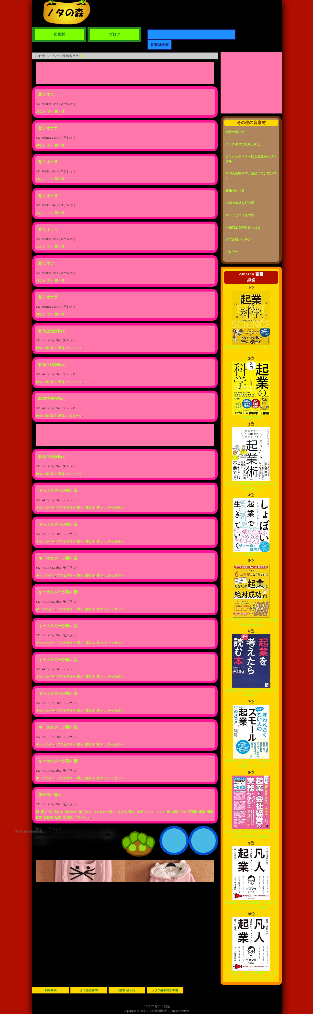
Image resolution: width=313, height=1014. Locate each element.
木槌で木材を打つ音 (239, 203)
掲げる (122, 812)
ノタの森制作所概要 (165, 990)
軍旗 (202, 812)
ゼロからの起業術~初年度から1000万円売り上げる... (251, 484)
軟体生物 (42, 348)
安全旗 (68, 817)
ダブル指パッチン (238, 239)
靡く (44, 812)
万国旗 (192, 812)
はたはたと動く (104, 812)
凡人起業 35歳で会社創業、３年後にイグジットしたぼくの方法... (251, 974)
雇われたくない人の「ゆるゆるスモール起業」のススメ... (251, 762)
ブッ (50, 111)
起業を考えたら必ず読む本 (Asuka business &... (251, 691)
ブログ (114, 34)
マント (160, 812)
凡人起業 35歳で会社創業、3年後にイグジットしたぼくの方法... (251, 903)
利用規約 (50, 990)
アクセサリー (66, 507)
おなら (40, 111)
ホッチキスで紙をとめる (242, 144)
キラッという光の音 (239, 215)
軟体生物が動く (52, 331)
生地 (182, 812)
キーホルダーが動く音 (58, 490)
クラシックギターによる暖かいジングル (250, 159)
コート (149, 812)
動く (83, 56)
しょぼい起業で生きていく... (251, 552)
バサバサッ (82, 817)
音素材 (59, 34)
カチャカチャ (113, 507)
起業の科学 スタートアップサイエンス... (251, 348)
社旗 (58, 817)
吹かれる (71, 812)
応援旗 (49, 817)
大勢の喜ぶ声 (235, 132)
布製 (175, 812)
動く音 (60, 111)
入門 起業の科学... (251, 415)
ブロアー (231, 252)
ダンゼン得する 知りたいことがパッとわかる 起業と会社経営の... (251, 832)
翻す (131, 812)
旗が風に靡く (50, 795)
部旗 (39, 817)
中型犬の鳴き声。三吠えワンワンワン (250, 176)
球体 (61, 348)
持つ (100, 507)
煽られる (85, 812)
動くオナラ (48, 94)
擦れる (90, 507)
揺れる (58, 812)
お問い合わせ (127, 990)
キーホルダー (45, 507)
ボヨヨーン (74, 348)
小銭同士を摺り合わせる (242, 227)
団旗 (210, 812)
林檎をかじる (235, 190)
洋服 (139, 812)
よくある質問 (89, 990)
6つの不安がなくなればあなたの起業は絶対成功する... (251, 621)
